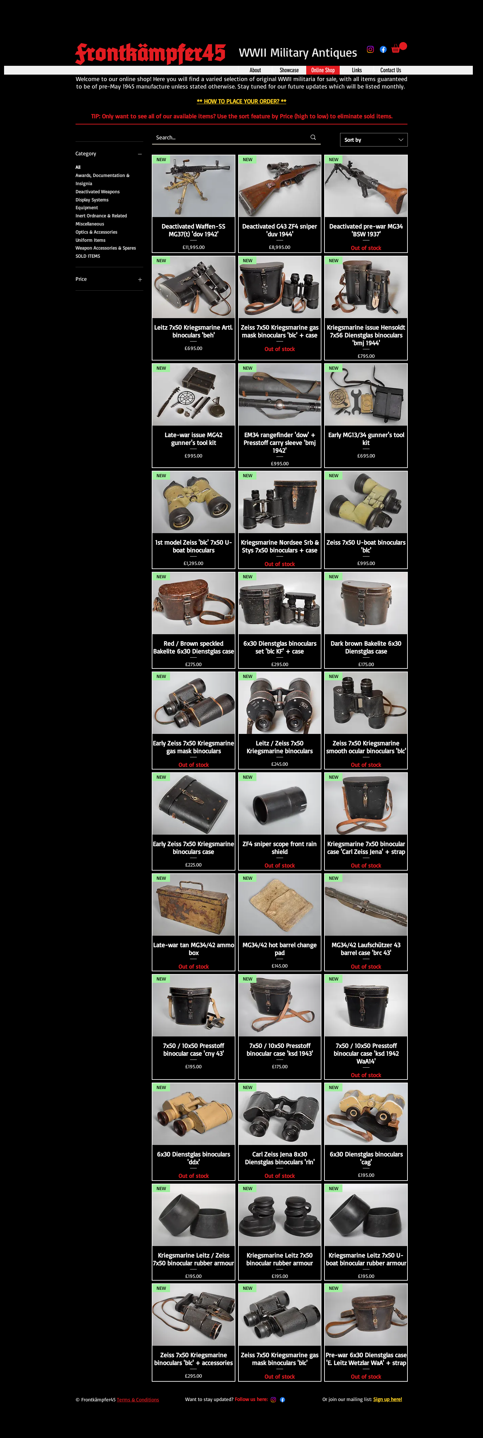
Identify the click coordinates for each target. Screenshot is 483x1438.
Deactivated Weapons (98, 191)
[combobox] (374, 140)
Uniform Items (90, 239)
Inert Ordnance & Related (101, 215)
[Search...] (226, 137)
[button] (399, 47)
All (78, 166)
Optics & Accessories (96, 231)
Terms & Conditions (138, 1399)
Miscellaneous (90, 223)
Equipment (87, 206)
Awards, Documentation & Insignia (102, 178)
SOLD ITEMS (88, 255)
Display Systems (92, 199)
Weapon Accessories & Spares (106, 247)
